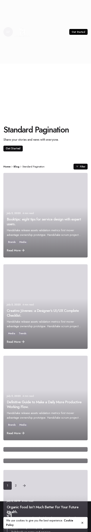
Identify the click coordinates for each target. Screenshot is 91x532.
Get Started (78, 32)
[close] (82, 523)
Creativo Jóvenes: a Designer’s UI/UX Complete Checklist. (43, 313)
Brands (12, 242)
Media (22, 242)
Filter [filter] (80, 166)
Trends (22, 333)
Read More (15, 250)
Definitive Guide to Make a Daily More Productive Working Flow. (44, 404)
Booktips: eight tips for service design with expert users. (44, 222)
